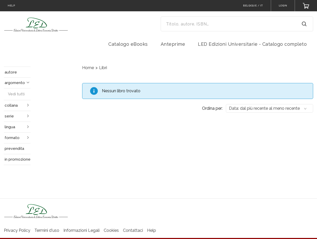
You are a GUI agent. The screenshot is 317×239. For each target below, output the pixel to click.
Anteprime (173, 44)
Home (88, 67)
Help (151, 230)
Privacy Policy (17, 230)
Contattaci (133, 230)
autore (11, 72)
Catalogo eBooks (128, 44)
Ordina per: (212, 108)
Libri (103, 67)
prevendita (14, 148)
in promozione (18, 159)
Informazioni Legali (81, 230)
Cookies (111, 230)
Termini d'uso (46, 230)
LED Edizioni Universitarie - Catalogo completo (252, 44)
